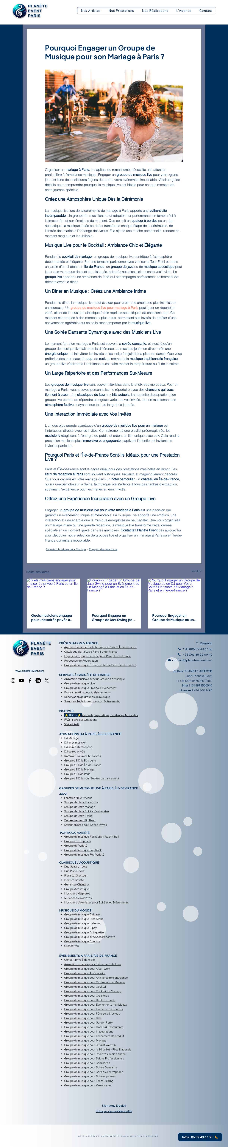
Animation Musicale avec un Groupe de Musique (94, 679)
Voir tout (197, 571)
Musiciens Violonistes (78, 898)
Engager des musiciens (103, 549)
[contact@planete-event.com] (188, 660)
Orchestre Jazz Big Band (80, 820)
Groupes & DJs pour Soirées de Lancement (91, 778)
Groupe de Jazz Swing (78, 816)
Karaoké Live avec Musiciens (82, 756)
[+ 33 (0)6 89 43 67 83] (193, 649)
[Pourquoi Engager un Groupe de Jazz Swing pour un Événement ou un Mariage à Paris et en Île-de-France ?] (114, 594)
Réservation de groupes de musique (87, 697)
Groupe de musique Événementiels (86, 665)
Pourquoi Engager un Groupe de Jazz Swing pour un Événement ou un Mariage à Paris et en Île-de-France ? (114, 617)
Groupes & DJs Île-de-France (82, 765)
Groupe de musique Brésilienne (84, 919)
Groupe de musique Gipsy (80, 928)
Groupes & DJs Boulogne (80, 760)
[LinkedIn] (38, 680)
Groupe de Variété (75, 845)
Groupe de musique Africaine (82, 914)
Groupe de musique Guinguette (84, 932)
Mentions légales (114, 1105)
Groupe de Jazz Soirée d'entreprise (86, 811)
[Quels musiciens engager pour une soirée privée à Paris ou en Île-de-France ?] (53, 594)
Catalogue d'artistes (77, 651)
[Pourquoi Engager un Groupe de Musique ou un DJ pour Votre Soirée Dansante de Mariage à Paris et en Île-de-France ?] (174, 594)
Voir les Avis (71, 724)
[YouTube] (21, 680)
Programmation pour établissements (87, 692)
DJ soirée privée (74, 751)
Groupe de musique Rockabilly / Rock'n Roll (91, 836)
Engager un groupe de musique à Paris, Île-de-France (97, 656)
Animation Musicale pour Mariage (66, 549)
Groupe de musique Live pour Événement (90, 688)
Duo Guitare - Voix (75, 866)
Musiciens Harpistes (77, 893)
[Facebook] (30, 680)
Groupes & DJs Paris (77, 774)
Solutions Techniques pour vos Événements (92, 701)
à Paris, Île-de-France (104, 651)
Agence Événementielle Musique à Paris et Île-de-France (100, 647)
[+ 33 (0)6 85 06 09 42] (194, 654)
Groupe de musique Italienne (82, 923)
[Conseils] (201, 643)
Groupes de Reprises (77, 841)
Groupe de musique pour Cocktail (85, 986)
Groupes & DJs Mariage (79, 769)
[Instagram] (13, 680)
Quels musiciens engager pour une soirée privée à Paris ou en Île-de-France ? (53, 617)
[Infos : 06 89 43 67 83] (200, 1137)
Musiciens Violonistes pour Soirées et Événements (96, 902)
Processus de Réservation (81, 660)
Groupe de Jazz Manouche (81, 802)
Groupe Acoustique (76, 889)
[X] (46, 680)
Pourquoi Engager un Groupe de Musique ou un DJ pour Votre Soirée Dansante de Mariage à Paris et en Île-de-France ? (173, 617)
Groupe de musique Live (79, 683)
